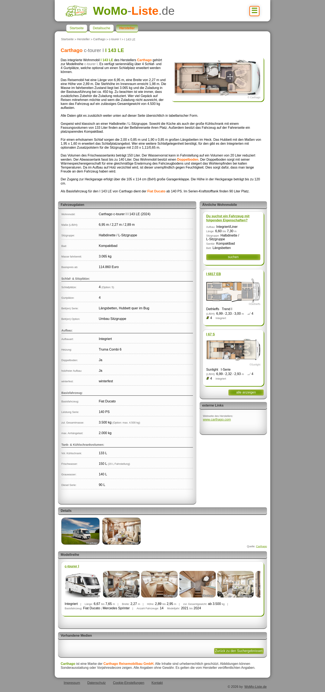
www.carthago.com (217, 419)
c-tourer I (115, 39)
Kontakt (157, 683)
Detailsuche (101, 28)
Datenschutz (96, 683)
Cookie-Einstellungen (128, 683)
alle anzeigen (246, 392)
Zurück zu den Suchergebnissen (239, 651)
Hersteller (83, 39)
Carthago (99, 39)
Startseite (67, 39)
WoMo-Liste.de (255, 686)
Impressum (72, 683)
